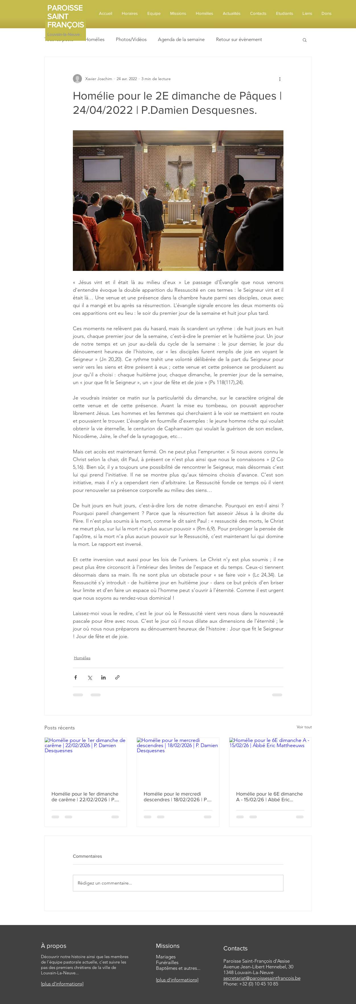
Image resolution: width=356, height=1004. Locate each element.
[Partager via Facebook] (75, 677)
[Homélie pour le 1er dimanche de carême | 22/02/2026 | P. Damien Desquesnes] (86, 761)
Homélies (94, 39)
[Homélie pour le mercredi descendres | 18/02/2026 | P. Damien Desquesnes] (178, 761)
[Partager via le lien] (117, 677)
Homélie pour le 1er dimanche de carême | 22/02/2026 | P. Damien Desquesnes (85, 796)
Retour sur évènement (239, 39)
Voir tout (304, 726)
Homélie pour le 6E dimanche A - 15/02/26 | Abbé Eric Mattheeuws (269, 796)
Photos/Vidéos (131, 39)
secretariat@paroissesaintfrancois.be (262, 978)
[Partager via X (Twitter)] (89, 677)
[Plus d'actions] (280, 78)
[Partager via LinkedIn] (103, 677)
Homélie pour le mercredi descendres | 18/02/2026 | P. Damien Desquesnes (176, 796)
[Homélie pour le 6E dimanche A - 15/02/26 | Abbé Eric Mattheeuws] (270, 761)
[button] (304, 39)
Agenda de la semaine (181, 39)
